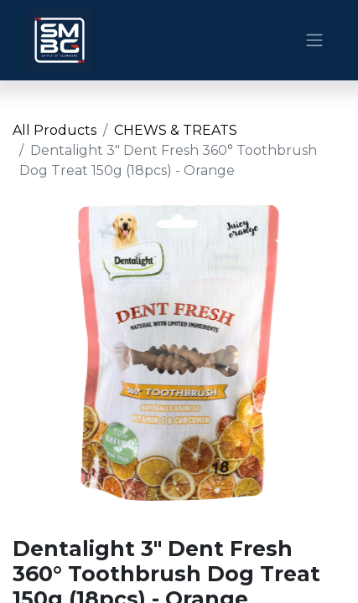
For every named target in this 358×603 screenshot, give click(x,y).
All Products (54, 130)
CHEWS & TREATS (175, 130)
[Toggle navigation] (314, 41)
